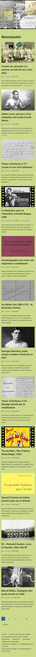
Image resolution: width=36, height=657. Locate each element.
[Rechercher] (31, 14)
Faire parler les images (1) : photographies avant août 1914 (17, 645)
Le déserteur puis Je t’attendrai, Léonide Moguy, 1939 (16, 213)
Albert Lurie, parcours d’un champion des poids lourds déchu (16, 117)
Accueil (4, 634)
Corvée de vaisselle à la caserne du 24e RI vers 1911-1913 (17, 69)
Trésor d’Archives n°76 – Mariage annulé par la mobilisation (14, 404)
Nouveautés (26, 639)
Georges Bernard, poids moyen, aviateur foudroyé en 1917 (17, 354)
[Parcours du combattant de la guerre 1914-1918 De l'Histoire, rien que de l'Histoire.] (13, 14)
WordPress (24, 655)
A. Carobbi (7, 76)
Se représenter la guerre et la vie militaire (15, 637)
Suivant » (6, 624)
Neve (9, 655)
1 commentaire (25, 220)
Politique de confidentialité (10, 641)
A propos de (16, 639)
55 (27, 619)
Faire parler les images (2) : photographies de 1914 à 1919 (16, 650)
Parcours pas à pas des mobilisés (20, 634)
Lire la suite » (28, 85)
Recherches (6, 639)
